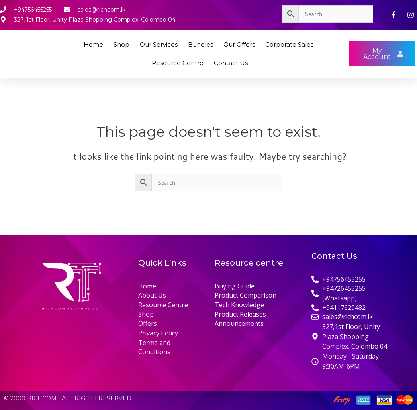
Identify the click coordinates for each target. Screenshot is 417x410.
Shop (121, 44)
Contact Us (231, 63)
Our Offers (239, 44)
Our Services (159, 44)
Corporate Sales (289, 44)
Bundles (200, 44)
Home (93, 44)
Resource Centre (178, 63)
